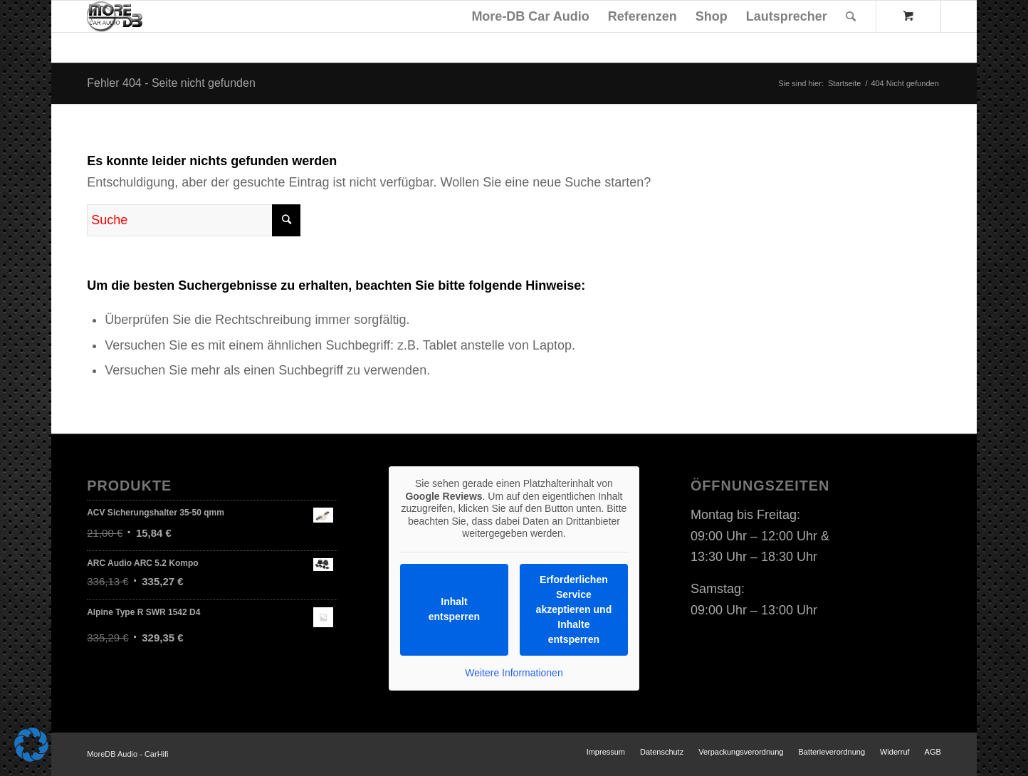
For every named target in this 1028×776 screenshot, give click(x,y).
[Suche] (850, 16)
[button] (31, 744)
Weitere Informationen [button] (513, 672)
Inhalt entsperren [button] (454, 609)
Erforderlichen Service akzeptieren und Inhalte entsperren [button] (574, 609)
